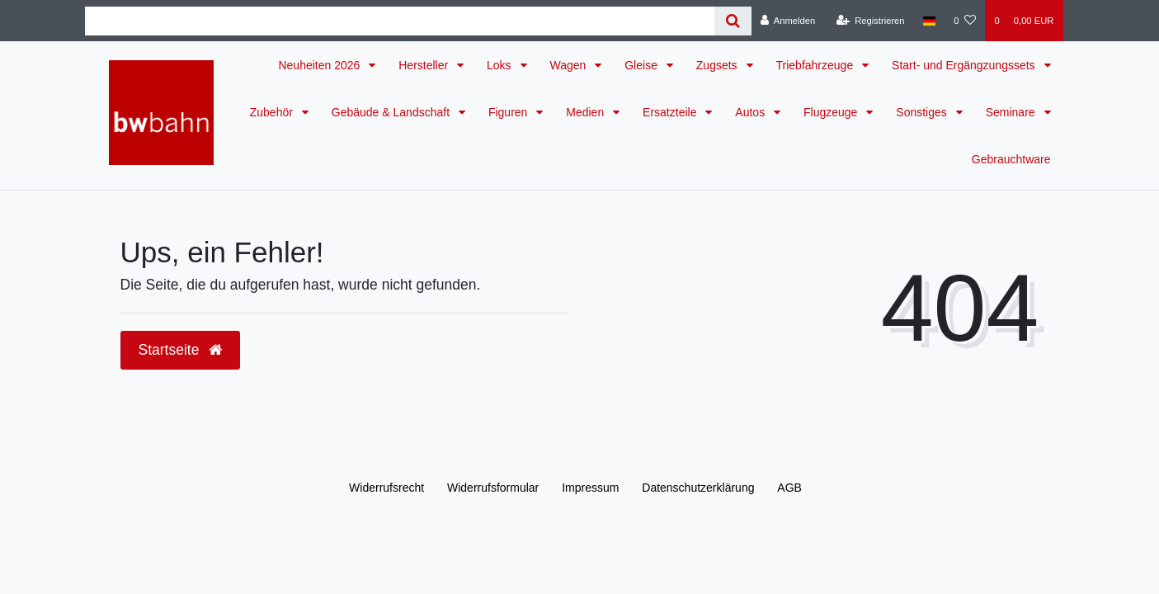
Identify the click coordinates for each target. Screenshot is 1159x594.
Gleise (642, 65)
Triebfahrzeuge (816, 65)
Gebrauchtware (1011, 159)
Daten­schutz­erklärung (698, 487)
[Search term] (399, 21)
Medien (586, 112)
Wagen (570, 65)
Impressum (590, 487)
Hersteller (424, 65)
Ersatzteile (671, 112)
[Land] (929, 20)
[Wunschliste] (965, 20)
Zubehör (273, 112)
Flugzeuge (831, 112)
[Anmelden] (788, 20)
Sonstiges (922, 112)
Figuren (509, 112)
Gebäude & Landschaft (392, 112)
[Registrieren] (870, 20)
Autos (751, 112)
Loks (500, 65)
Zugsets (718, 65)
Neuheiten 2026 (320, 65)
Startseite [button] (181, 350)
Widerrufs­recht (386, 487)
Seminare (1012, 112)
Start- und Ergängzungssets (965, 65)
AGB (789, 487)
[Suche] (732, 21)
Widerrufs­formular (493, 487)
